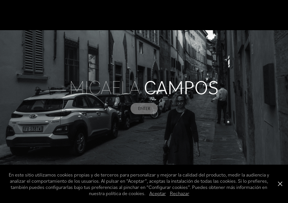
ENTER (144, 108)
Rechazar (179, 193)
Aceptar (157, 193)
